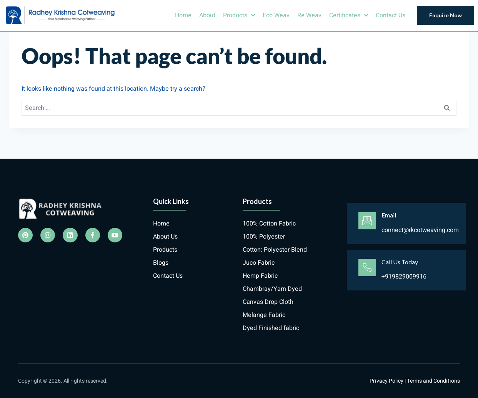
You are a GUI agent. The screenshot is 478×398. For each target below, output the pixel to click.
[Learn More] (406, 223)
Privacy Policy (386, 381)
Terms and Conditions (433, 381)
